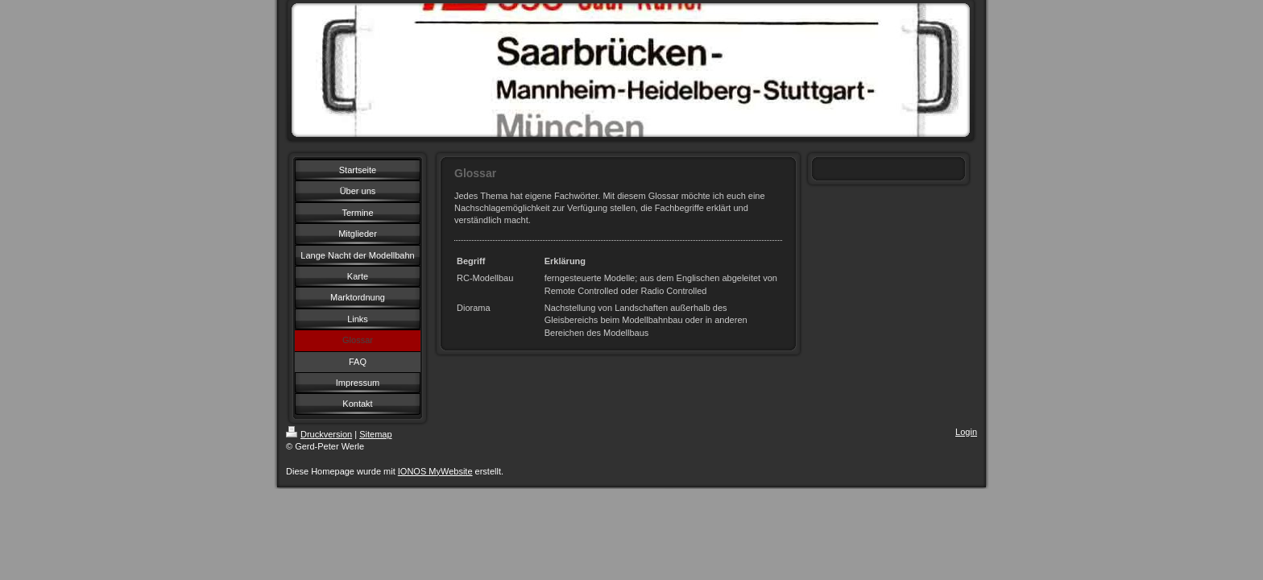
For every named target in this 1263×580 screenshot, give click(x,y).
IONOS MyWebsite (435, 471)
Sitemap (375, 434)
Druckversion (319, 434)
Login (966, 432)
